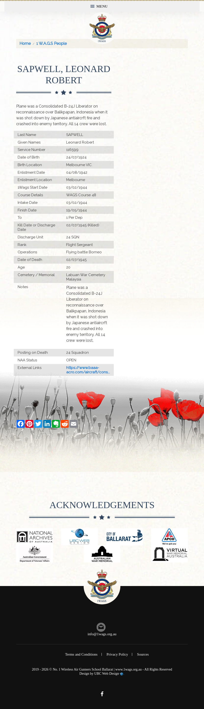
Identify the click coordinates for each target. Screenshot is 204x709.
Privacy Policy (117, 654)
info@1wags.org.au (102, 634)
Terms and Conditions (81, 654)
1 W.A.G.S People (51, 43)
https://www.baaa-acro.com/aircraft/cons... (88, 370)
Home (25, 43)
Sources (143, 654)
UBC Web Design (106, 673)
